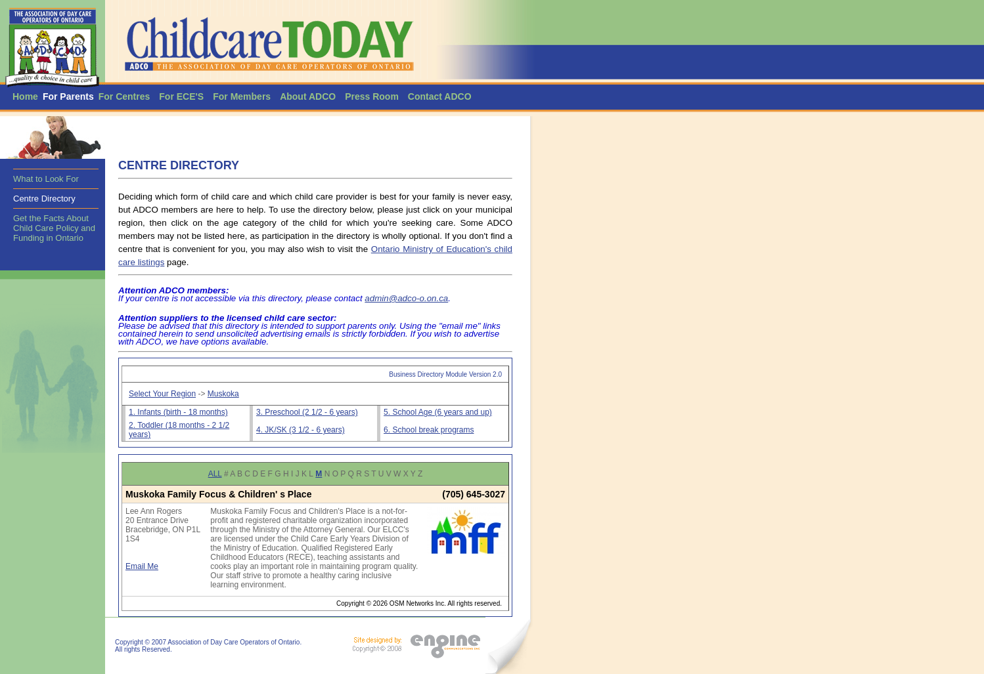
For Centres (124, 96)
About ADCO (308, 96)
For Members (242, 96)
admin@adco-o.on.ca (406, 298)
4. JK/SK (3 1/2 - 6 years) (300, 429)
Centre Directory (44, 198)
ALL (215, 473)
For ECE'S (181, 96)
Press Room (372, 96)
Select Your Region (162, 393)
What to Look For (46, 179)
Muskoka (223, 393)
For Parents (68, 96)
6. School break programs (429, 429)
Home (25, 96)
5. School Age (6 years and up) (438, 412)
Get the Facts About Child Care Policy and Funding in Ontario (54, 228)
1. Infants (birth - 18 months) (178, 412)
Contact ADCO (440, 96)
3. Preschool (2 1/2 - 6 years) (307, 412)
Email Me (141, 566)
